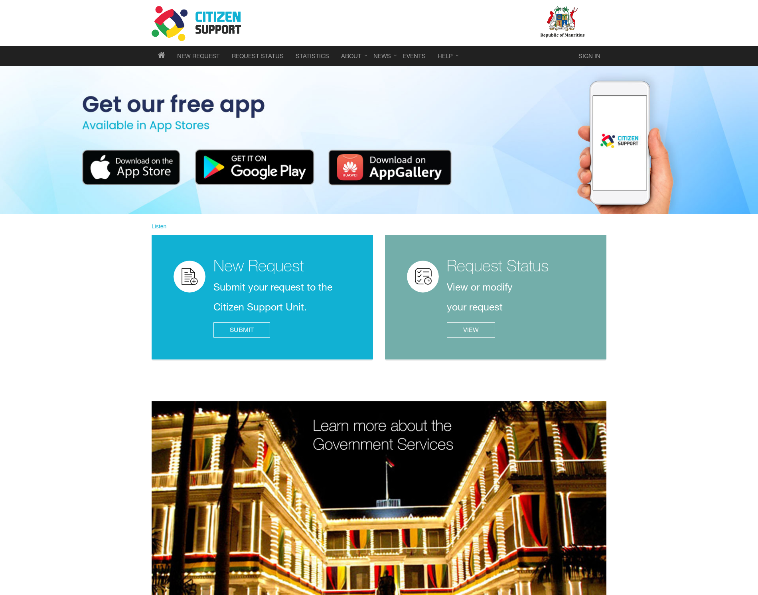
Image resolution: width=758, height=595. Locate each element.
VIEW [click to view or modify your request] (471, 330)
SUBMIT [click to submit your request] (242, 330)
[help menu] (445, 56)
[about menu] (351, 56)
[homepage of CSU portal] (161, 56)
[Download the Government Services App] (379, 140)
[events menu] (198, 56)
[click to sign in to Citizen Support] (589, 56)
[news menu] (382, 56)
